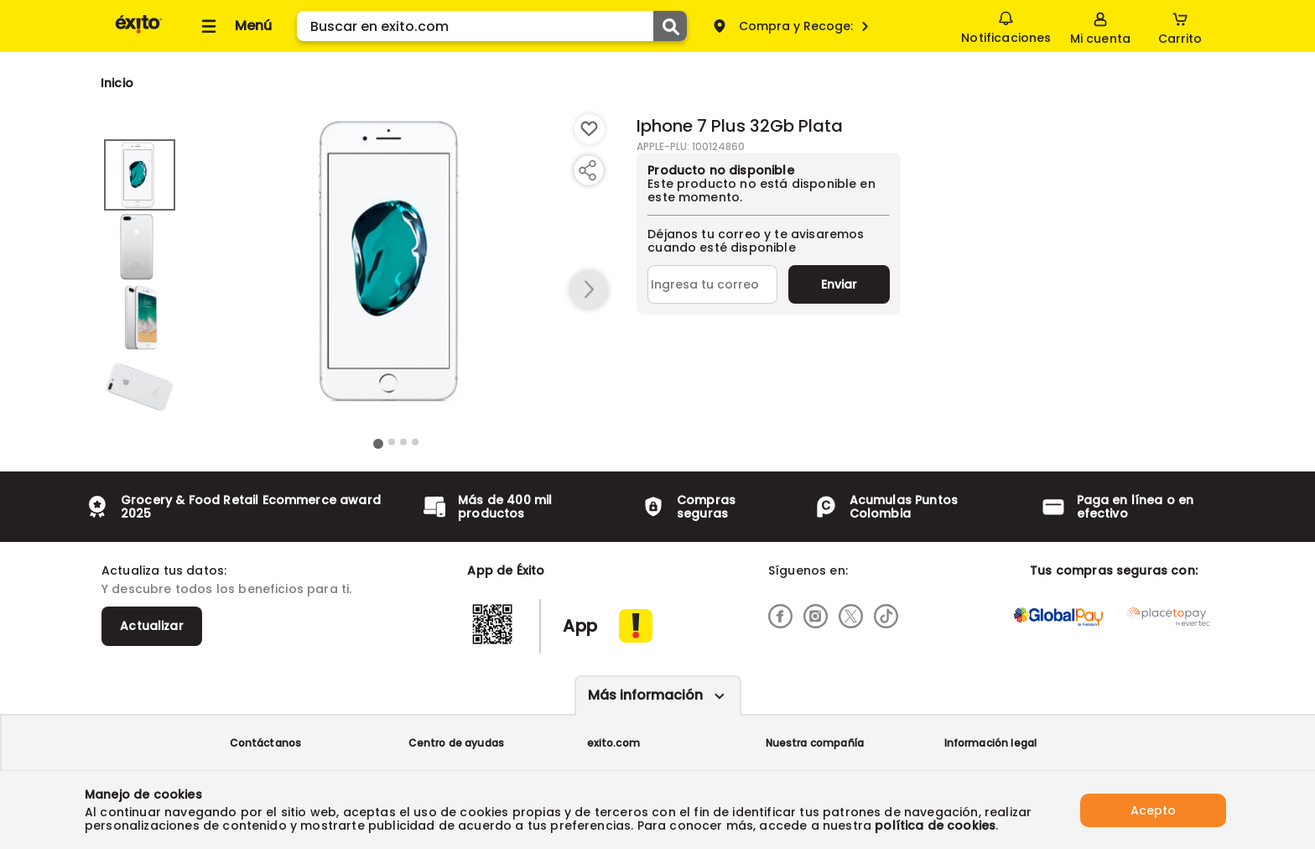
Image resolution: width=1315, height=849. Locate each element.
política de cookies (935, 825)
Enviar (839, 284)
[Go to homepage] (117, 83)
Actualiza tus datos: (163, 570)
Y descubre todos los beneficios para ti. (226, 589)
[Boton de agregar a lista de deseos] (589, 129)
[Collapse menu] (234, 26)
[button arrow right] (589, 290)
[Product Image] (397, 261)
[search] (492, 26)
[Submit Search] (670, 26)
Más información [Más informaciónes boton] (645, 695)
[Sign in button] (1100, 26)
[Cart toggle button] (1179, 26)
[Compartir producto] (587, 170)
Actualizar (152, 625)
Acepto (1153, 809)
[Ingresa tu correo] (712, 284)
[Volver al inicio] (139, 32)
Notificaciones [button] (1006, 25)
